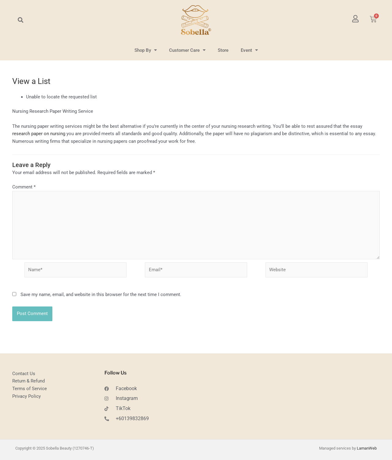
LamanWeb (367, 448)
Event (249, 50)
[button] (20, 20)
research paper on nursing (38, 133)
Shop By (145, 50)
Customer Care (187, 50)
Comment (24, 187)
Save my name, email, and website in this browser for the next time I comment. (101, 294)
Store (223, 50)
